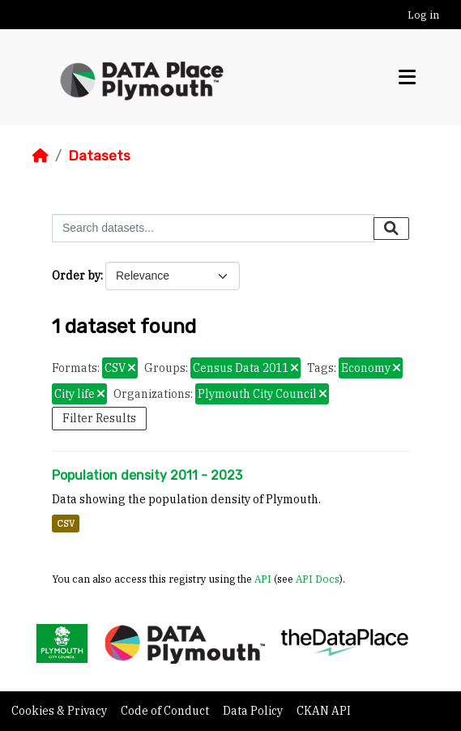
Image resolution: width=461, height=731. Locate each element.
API (262, 578)
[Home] (40, 155)
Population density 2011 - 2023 (147, 475)
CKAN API (324, 710)
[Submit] (391, 228)
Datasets (99, 155)
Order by (76, 275)
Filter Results (99, 418)
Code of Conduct (166, 710)
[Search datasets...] (213, 228)
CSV (66, 523)
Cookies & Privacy (60, 710)
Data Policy (254, 710)
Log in (423, 15)
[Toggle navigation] (407, 77)
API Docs (317, 578)
